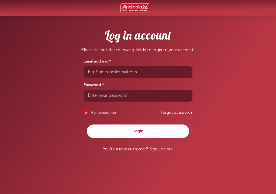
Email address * (97, 61)
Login (138, 131)
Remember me (100, 112)
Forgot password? (176, 113)
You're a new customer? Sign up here (138, 149)
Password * (94, 85)
